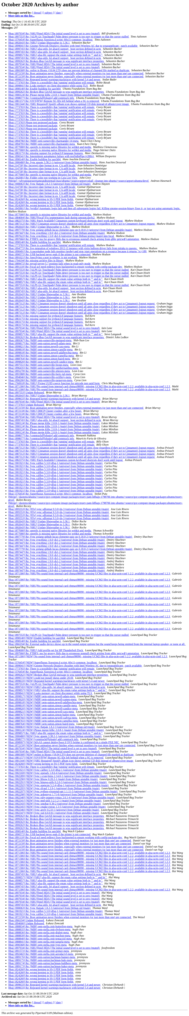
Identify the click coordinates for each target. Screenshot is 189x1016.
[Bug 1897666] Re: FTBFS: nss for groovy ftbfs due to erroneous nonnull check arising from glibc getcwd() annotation (74, 239)
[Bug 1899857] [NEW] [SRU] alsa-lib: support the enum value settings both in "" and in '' (57, 690)
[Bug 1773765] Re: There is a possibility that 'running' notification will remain (51, 82)
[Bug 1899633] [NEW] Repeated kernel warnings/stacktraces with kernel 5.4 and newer (56, 680)
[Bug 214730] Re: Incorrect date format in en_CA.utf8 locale (42, 165)
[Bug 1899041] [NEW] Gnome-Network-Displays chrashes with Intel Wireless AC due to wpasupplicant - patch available (75, 665)
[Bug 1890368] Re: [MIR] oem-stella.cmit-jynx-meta (37, 944)
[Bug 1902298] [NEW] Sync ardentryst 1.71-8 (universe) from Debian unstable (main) (56, 794)
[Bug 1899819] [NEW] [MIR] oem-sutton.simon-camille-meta (42, 705)
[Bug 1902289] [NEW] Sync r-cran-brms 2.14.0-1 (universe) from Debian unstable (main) (58, 776)
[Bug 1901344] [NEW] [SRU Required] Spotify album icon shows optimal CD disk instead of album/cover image (71, 760)
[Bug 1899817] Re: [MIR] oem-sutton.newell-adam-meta (40, 343)
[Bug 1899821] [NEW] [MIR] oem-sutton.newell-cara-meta (41, 711)
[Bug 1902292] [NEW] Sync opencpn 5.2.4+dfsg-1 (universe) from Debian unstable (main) (58, 785)
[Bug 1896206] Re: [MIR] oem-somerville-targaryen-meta (40, 380)
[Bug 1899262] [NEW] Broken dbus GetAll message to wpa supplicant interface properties (58, 674)
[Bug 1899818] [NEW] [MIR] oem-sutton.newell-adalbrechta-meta (45, 702)
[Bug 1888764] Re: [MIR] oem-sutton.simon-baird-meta (39, 358)
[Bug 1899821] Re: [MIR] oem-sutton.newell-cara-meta (39, 346)
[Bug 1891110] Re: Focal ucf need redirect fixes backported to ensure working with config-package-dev (65, 266)
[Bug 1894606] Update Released (26, 923)
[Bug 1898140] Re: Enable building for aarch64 (34, 88)
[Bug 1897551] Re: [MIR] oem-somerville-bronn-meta (38, 364)
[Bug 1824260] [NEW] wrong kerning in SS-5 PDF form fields (43, 763)
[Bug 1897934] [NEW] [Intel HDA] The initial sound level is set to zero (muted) (52, 748)
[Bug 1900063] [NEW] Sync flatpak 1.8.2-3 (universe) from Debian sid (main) (51, 727)
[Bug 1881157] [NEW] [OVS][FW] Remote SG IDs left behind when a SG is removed (56, 757)
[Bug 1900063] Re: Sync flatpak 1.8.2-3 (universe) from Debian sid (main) (49, 183)
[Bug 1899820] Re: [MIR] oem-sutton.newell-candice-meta (41, 361)
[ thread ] (37, 12)
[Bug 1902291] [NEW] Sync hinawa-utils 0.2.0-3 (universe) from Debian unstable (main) (57, 782)
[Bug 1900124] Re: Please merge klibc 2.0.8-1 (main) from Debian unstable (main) (54, 94)
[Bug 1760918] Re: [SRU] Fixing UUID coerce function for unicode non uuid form (54, 383)
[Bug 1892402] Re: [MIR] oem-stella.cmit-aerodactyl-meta (41, 954)
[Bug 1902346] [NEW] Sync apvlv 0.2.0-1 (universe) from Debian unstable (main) (54, 809)
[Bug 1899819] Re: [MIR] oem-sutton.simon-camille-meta (40, 349)
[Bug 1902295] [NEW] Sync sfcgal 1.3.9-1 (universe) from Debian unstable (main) (54, 788)
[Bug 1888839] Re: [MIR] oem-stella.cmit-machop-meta (39, 935)
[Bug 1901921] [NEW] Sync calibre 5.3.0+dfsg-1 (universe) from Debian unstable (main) (57, 769)
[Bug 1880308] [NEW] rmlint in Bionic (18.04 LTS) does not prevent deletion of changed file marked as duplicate (71, 754)
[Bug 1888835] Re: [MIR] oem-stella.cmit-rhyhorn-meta (39, 929)
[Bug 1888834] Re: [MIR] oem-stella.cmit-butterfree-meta (40, 926)
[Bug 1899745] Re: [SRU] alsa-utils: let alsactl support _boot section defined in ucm (55, 48)
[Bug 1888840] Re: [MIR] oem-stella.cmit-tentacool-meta (40, 938)
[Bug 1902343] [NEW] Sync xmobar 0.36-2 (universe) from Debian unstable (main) (54, 803)
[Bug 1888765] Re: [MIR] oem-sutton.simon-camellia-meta (41, 355)
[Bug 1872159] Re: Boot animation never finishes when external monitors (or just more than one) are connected (70, 840)
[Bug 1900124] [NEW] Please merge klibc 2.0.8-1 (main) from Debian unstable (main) (56, 730)
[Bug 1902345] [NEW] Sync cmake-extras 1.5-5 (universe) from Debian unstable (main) (57, 806)
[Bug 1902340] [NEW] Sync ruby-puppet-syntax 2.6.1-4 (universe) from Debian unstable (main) (61, 797)
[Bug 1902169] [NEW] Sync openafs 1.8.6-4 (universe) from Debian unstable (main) (55, 773)
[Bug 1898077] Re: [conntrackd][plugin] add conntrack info (41, 97)
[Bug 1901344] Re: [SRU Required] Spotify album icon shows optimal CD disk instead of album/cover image (69, 104)
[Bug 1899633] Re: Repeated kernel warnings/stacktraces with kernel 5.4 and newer (54, 79)
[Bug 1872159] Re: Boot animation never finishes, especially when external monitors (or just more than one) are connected (76, 73)
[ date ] (58, 12)
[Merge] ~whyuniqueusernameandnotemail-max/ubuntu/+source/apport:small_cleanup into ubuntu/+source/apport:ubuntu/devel (78, 180)
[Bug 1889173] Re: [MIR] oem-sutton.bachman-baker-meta (41, 966)
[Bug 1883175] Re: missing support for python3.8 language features (46, 153)
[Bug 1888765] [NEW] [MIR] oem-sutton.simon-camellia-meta (43, 720)
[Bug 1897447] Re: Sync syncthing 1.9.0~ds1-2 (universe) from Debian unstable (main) (56, 232)
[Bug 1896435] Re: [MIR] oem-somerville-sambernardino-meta (43, 368)
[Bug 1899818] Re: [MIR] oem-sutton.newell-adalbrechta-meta (43, 352)
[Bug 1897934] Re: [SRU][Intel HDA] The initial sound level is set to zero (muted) (54, 33)
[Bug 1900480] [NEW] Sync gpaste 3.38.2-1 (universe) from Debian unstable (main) (55, 736)
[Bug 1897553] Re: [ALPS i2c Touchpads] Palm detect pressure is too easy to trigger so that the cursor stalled (68, 36)
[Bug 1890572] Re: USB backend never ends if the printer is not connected (49, 254)
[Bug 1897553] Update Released (26, 392)
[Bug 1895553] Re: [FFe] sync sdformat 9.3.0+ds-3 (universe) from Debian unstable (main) (58, 509)
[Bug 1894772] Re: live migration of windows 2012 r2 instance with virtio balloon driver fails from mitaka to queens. (73, 248)
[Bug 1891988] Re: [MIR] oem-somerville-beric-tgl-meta (40, 374)
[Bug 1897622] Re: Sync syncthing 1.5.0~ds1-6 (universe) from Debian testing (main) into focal (61, 236)
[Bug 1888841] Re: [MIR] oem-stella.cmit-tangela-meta (39, 941)
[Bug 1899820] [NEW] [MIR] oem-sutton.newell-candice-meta (43, 708)
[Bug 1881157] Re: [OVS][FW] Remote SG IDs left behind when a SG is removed (54, 101)
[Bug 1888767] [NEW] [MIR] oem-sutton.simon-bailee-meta (42, 714)
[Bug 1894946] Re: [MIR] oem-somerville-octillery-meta (40, 377)
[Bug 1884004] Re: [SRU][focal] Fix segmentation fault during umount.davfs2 (51, 217)
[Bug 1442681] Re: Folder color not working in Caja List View (43, 177)
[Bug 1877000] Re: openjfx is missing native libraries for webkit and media (50, 147)
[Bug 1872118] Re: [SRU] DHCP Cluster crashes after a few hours (45, 410)
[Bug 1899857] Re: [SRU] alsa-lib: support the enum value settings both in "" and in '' (55, 55)
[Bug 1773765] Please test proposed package (33, 122)
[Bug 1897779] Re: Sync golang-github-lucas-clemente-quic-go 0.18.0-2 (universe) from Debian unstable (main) (70, 229)
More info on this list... (21, 15)
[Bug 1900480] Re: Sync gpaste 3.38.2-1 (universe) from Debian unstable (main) (53, 162)
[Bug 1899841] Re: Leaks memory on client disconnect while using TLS (48, 85)
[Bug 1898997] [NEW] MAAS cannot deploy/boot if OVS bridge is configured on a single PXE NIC (63, 742)
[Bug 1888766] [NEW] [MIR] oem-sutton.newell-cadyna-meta (43, 717)
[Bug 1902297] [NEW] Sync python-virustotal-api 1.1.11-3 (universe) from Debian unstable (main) (63, 791)
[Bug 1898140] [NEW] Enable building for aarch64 (36, 638)
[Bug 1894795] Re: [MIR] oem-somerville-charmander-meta (42, 144)
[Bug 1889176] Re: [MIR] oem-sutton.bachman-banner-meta (42, 957)
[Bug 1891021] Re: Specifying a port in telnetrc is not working (43, 257)
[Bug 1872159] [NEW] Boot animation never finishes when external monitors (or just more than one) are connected (72, 745)
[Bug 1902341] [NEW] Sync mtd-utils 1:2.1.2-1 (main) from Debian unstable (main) (55, 800)
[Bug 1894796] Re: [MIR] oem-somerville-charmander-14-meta (43, 140)
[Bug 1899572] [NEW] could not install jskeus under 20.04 (41, 677)
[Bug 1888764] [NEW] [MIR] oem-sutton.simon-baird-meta (41, 723)
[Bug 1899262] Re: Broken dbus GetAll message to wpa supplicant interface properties (56, 61)
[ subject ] (48, 12)
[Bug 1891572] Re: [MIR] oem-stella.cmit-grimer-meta (39, 951)
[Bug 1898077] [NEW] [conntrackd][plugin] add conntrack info (43, 739)
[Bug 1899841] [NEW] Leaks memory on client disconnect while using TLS (50, 693)
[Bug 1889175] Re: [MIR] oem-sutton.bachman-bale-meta (40, 960)
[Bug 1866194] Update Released (26, 920)
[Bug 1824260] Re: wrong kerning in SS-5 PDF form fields (41, 199)
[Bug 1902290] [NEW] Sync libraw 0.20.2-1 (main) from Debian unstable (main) (53, 779)
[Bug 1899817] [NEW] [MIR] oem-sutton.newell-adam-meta (42, 696)
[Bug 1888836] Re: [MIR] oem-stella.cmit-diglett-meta (38, 932)
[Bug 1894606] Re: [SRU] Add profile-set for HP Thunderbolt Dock (46, 650)
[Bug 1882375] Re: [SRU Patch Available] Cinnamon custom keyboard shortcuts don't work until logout (65, 220)
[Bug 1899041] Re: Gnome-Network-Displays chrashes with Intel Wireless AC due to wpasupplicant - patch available (73, 45)
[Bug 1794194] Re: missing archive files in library (36, 260)
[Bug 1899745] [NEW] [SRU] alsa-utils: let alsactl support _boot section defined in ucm (57, 687)
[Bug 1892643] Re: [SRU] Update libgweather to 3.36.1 (39, 42)
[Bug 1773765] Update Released (26, 404)
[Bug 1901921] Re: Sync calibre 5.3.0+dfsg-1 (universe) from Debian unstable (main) (55, 463)
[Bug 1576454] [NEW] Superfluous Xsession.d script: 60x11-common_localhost (52, 662)
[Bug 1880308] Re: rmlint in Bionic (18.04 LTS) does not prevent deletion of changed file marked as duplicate (69, 70)
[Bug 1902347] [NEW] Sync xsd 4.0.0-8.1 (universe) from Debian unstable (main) (53, 812)
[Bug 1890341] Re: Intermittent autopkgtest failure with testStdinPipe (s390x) (51, 156)
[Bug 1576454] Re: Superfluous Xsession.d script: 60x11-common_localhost (50, 39)
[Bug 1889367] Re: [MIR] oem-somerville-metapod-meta (40, 340)
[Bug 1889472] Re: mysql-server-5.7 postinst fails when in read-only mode (49, 263)
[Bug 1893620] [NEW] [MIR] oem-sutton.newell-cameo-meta (42, 699)
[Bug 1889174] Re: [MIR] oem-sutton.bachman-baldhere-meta (43, 963)
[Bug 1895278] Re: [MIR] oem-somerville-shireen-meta (39, 371)
